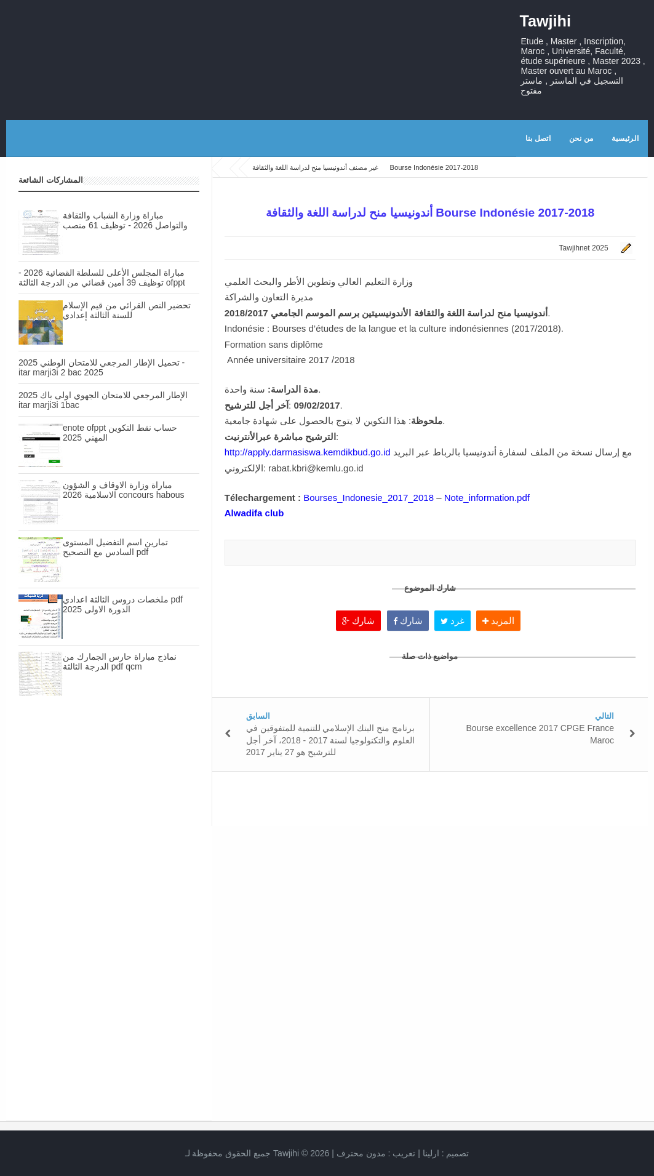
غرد (453, 620)
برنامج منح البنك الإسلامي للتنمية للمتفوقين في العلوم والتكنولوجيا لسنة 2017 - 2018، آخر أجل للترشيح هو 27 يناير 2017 (330, 740)
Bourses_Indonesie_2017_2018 (368, 497)
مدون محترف (361, 1153)
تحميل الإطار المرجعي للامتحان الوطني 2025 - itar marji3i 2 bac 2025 (101, 367)
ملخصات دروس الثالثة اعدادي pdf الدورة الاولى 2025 (123, 604)
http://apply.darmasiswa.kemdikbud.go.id (308, 452)
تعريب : (376, 1153)
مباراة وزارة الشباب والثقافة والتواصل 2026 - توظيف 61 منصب (125, 220)
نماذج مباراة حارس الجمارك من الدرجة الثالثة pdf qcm (120, 661)
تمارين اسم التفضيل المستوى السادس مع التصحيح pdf (115, 547)
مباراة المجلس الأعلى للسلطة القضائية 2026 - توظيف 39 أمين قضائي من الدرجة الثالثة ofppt (101, 277)
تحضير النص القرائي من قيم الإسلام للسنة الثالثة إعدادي (127, 310)
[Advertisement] (108, 816)
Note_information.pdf (487, 497)
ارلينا (431, 1153)
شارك (358, 620)
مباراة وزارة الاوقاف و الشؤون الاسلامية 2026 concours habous (124, 490)
